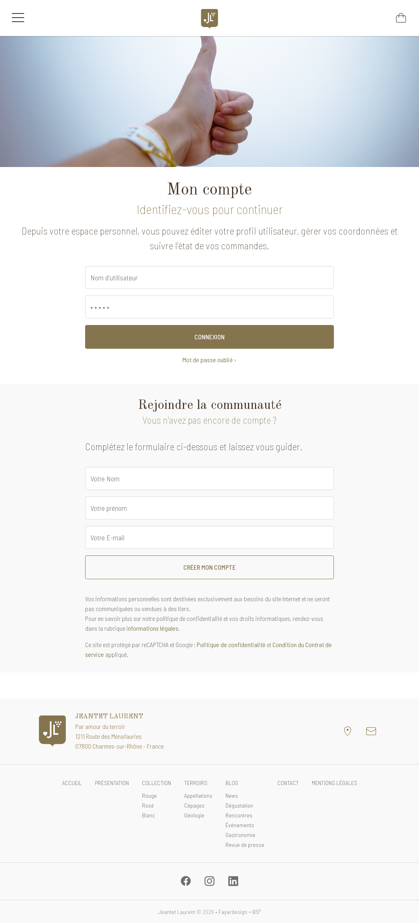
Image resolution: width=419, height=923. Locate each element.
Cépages (194, 805)
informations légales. (153, 628)
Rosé (148, 805)
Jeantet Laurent (176, 911)
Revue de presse (244, 844)
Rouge (149, 795)
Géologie (194, 815)
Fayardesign (233, 911)
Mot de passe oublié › (209, 359)
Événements (239, 824)
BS (256, 911)
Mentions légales (334, 782)
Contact (288, 782)
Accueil (72, 782)
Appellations (198, 795)
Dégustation (239, 805)
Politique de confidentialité (231, 644)
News (231, 795)
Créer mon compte (209, 567)
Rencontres (238, 815)
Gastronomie (240, 834)
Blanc (148, 815)
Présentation (112, 782)
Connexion (209, 337)
